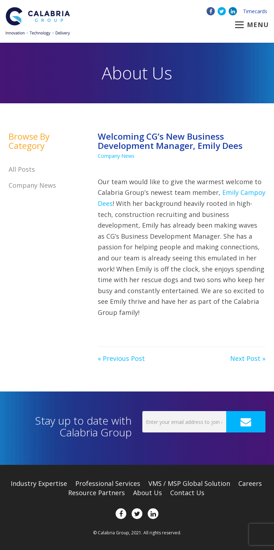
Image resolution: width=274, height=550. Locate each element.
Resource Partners (96, 492)
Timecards (255, 11)
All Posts (22, 169)
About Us (147, 492)
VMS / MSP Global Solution (189, 483)
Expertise (39, 483)
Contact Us (187, 492)
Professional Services (107, 483)
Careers (250, 483)
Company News (116, 155)
